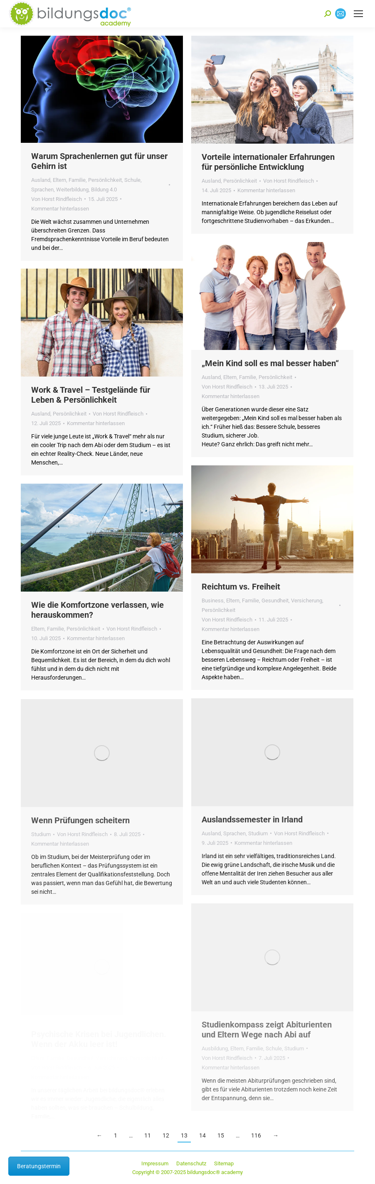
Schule (132, 180)
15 (220, 1135)
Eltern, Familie (69, 180)
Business (213, 600)
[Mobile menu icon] (358, 13)
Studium (258, 833)
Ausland (40, 180)
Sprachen (42, 189)
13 (184, 1135)
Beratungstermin (39, 1166)
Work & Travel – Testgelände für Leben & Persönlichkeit (90, 395)
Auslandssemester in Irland (252, 819)
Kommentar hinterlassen (60, 208)
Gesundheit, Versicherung (292, 600)
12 (166, 1135)
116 (256, 1135)
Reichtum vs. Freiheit (241, 587)
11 (147, 1135)
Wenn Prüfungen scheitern (80, 820)
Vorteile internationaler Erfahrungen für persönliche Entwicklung (268, 162)
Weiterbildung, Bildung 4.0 (86, 189)
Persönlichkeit (105, 180)
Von (56, 199)
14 (202, 1135)
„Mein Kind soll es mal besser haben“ (270, 363)
